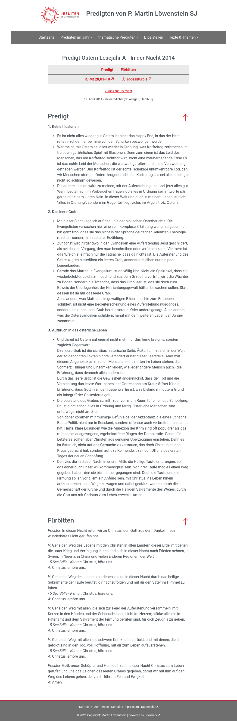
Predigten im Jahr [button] (75, 37)
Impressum (131, 707)
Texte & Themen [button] (182, 37)
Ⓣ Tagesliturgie (134, 79)
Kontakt (116, 707)
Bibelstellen (153, 37)
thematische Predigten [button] (117, 37)
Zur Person (101, 707)
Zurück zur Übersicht (118, 91)
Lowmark (151, 715)
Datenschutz (149, 707)
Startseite (47, 37)
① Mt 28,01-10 (97, 79)
